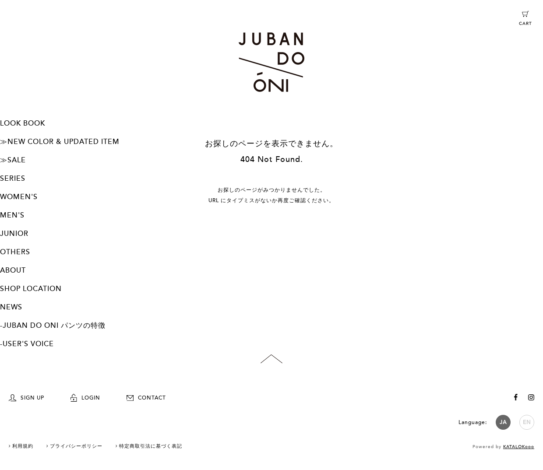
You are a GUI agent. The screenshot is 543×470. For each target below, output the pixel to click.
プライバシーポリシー (76, 446)
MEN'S (12, 215)
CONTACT (146, 398)
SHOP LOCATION (31, 288)
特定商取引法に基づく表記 (150, 446)
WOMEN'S (19, 197)
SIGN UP (26, 397)
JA (503, 422)
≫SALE (13, 160)
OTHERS (15, 252)
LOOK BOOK (22, 123)
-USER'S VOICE (27, 344)
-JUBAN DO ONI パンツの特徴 (53, 325)
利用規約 (22, 446)
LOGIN (85, 398)
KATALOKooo (518, 446)
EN (527, 422)
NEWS (11, 307)
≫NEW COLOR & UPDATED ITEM (60, 141)
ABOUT (13, 270)
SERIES (12, 178)
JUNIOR (14, 233)
